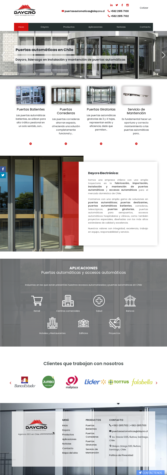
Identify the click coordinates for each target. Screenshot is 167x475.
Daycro (45, 26)
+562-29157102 (120, 425)
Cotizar (144, 8)
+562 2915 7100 (118, 11)
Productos (69, 26)
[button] (81, 77)
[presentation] (10, 383)
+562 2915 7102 (118, 16)
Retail (37, 310)
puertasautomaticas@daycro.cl (83, 11)
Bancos (130, 310)
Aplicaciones (95, 26)
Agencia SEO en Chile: (29, 434)
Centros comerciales (68, 310)
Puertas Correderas (66, 111)
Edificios (83, 333)
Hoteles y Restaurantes (52, 333)
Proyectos (114, 333)
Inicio (21, 26)
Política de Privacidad (121, 455)
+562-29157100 (138, 425)
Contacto (145, 26)
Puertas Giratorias (101, 109)
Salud (99, 310)
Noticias (121, 26)
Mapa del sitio (70, 452)
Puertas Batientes (31, 109)
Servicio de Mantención (136, 111)
